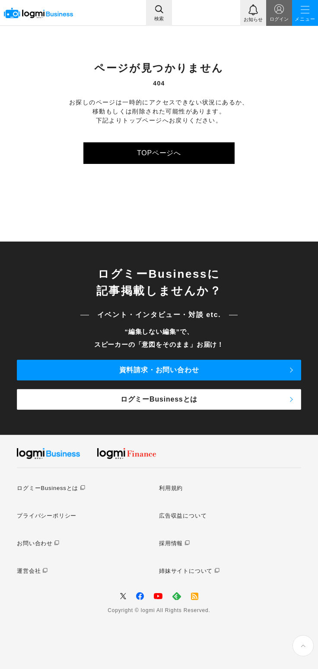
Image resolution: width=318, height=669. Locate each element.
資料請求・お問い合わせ (159, 370)
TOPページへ (159, 153)
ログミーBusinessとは (159, 399)
